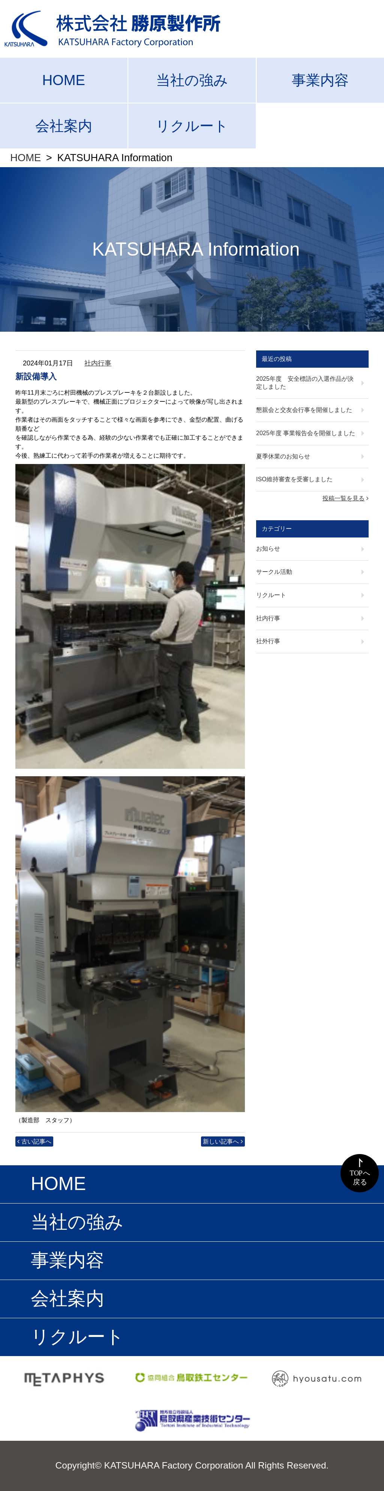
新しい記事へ (221, 1141)
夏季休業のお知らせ (283, 456)
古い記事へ (36, 1141)
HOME (63, 80)
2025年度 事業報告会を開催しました (305, 433)
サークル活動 (274, 572)
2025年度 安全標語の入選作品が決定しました (305, 383)
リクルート (192, 126)
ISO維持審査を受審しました (294, 479)
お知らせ (268, 548)
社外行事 (268, 641)
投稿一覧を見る (343, 498)
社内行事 (97, 363)
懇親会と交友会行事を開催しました (304, 410)
